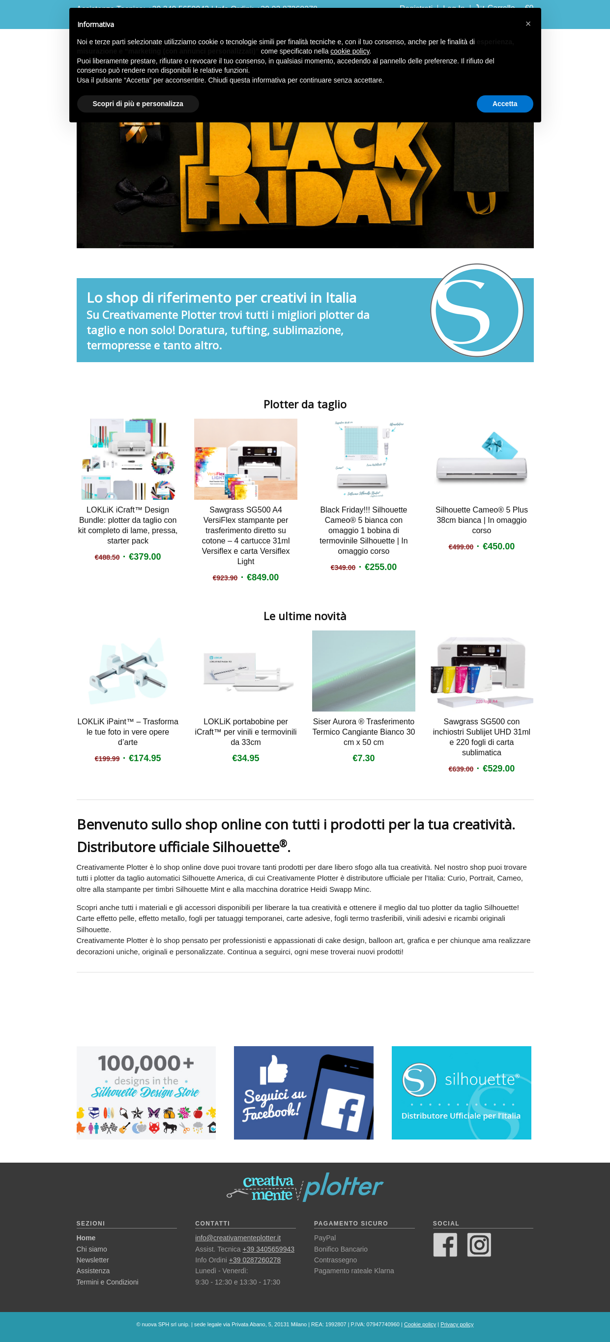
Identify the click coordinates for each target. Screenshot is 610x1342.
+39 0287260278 (255, 1260)
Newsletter (93, 1260)
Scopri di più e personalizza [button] (138, 104)
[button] (528, 23)
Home (86, 1238)
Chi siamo (92, 1249)
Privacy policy (456, 1324)
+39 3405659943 (269, 1249)
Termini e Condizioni (108, 1282)
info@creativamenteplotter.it (238, 1238)
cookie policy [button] (349, 51)
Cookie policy (420, 1324)
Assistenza (93, 1271)
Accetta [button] (505, 104)
